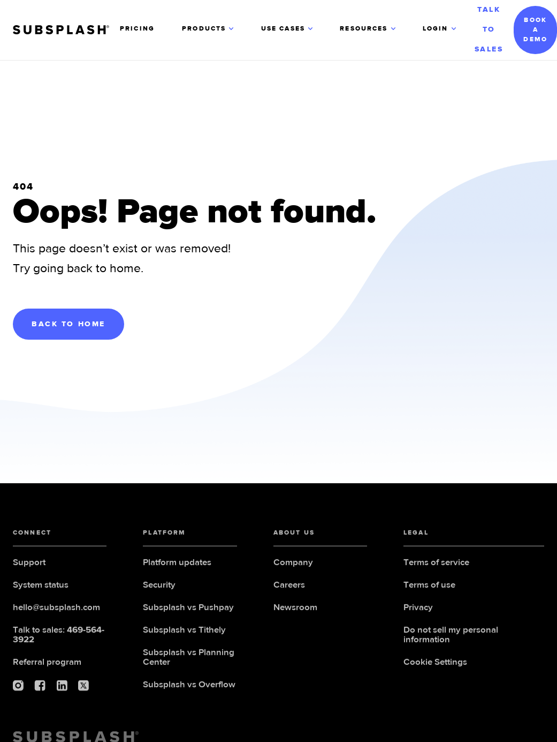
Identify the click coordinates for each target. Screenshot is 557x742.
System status (40, 588)
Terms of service (436, 566)
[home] (66, 29)
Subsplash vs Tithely (184, 633)
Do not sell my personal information (450, 638)
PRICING (137, 29)
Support (29, 566)
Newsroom (295, 611)
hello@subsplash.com (56, 611)
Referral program (47, 665)
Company (293, 566)
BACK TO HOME (68, 324)
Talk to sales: (58, 638)
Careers (289, 588)
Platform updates (177, 566)
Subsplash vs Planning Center (188, 660)
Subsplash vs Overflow (189, 688)
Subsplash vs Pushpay (188, 611)
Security (159, 588)
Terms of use (429, 588)
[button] (208, 30)
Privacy (418, 611)
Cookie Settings (435, 665)
